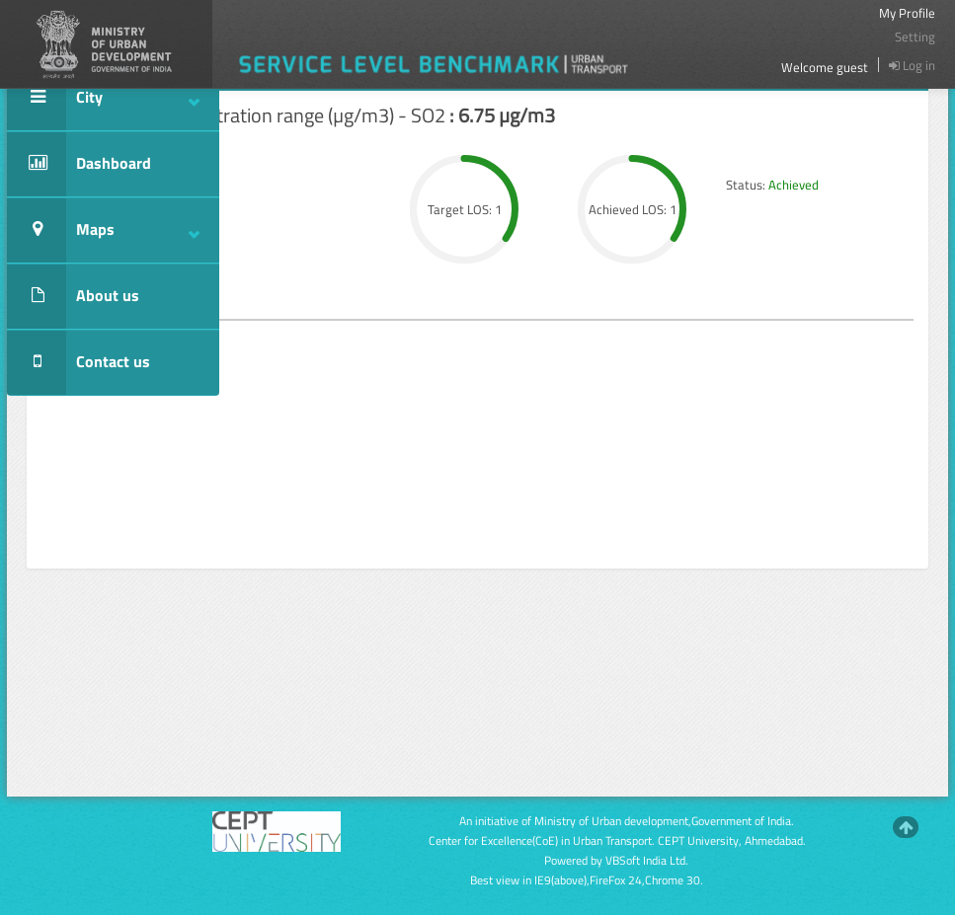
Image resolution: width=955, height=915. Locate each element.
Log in (912, 65)
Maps (103, 230)
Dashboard (79, 164)
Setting (915, 36)
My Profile (907, 13)
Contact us (78, 363)
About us (73, 297)
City (103, 98)
